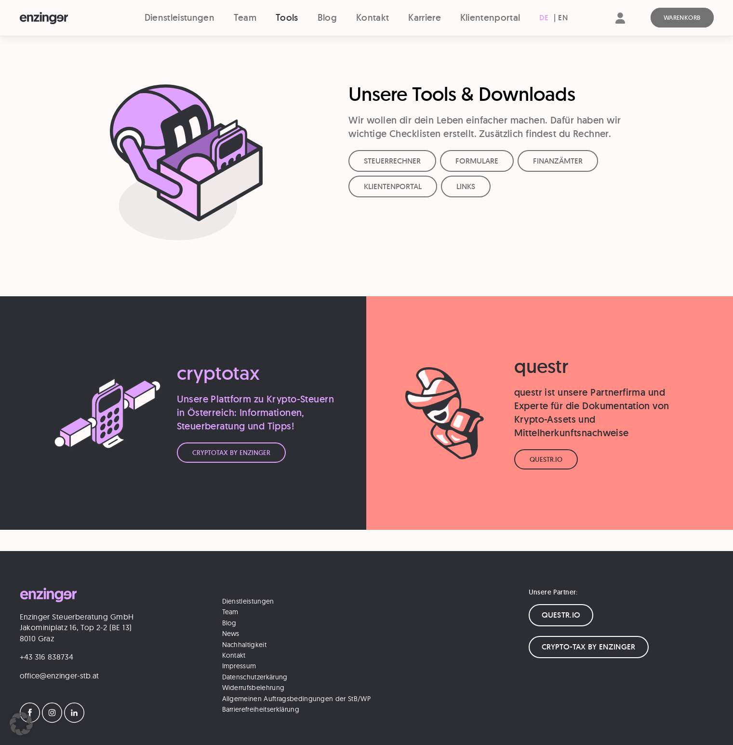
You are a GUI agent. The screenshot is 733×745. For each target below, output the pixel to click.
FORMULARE (476, 161)
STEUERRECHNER (392, 161)
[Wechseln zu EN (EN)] (563, 18)
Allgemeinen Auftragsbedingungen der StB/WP (296, 698)
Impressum (239, 666)
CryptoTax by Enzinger (231, 452)
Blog (327, 17)
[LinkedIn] (74, 720)
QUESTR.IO (561, 615)
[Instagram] (52, 720)
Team (245, 17)
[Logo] (61, 18)
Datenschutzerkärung (255, 677)
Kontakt (372, 17)
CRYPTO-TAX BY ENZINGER (589, 647)
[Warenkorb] (682, 18)
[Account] (620, 26)
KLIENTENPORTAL (393, 186)
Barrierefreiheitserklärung (260, 709)
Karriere (424, 17)
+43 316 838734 (46, 657)
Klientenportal (490, 17)
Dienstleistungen (179, 17)
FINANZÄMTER (558, 161)
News (231, 633)
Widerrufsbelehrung (253, 687)
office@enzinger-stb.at (59, 675)
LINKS (465, 186)
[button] (21, 724)
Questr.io (546, 459)
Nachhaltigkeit (244, 644)
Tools (287, 17)
